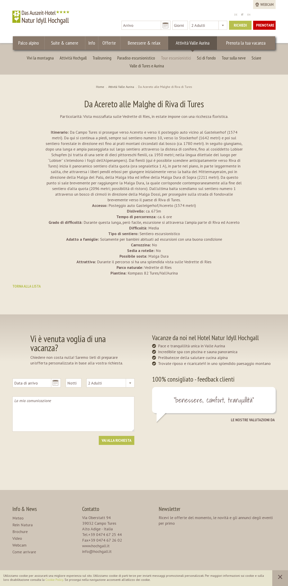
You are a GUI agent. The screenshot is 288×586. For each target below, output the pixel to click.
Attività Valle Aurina (191, 43)
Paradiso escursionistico (136, 58)
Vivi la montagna (40, 58)
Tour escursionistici (176, 58)
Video (17, 538)
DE (235, 14)
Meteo (18, 518)
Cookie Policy (54, 580)
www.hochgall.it (96, 545)
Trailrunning (101, 58)
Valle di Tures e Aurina (147, 66)
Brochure (20, 531)
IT (242, 14)
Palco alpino (29, 43)
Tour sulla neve (234, 58)
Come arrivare (24, 551)
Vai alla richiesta (116, 440)
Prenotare (265, 25)
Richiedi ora (240, 26)
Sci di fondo (206, 58)
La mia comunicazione (73, 414)
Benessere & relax (142, 43)
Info (92, 43)
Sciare (256, 58)
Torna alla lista (26, 286)
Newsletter (169, 509)
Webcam (19, 545)
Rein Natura (22, 524)
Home (100, 87)
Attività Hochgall (73, 58)
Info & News (24, 509)
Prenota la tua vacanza (245, 43)
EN (248, 14)
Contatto (90, 509)
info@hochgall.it (97, 551)
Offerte (108, 43)
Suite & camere (65, 43)
